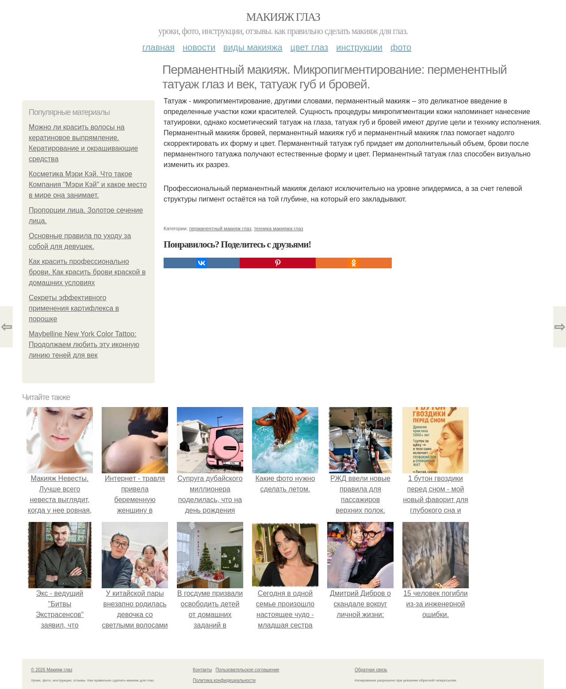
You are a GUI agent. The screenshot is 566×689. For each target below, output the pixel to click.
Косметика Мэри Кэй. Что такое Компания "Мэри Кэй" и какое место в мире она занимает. (88, 184)
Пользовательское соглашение (247, 669)
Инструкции (359, 47)
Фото (400, 47)
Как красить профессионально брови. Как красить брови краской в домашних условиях (87, 272)
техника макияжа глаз (278, 228)
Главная (158, 47)
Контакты (202, 669)
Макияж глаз (283, 17)
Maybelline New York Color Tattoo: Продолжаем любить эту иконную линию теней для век (84, 344)
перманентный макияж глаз (220, 228)
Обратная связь (371, 669)
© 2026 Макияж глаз (51, 669)
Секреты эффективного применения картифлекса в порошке (74, 308)
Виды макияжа (253, 47)
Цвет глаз (310, 47)
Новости (199, 47)
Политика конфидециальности (224, 680)
